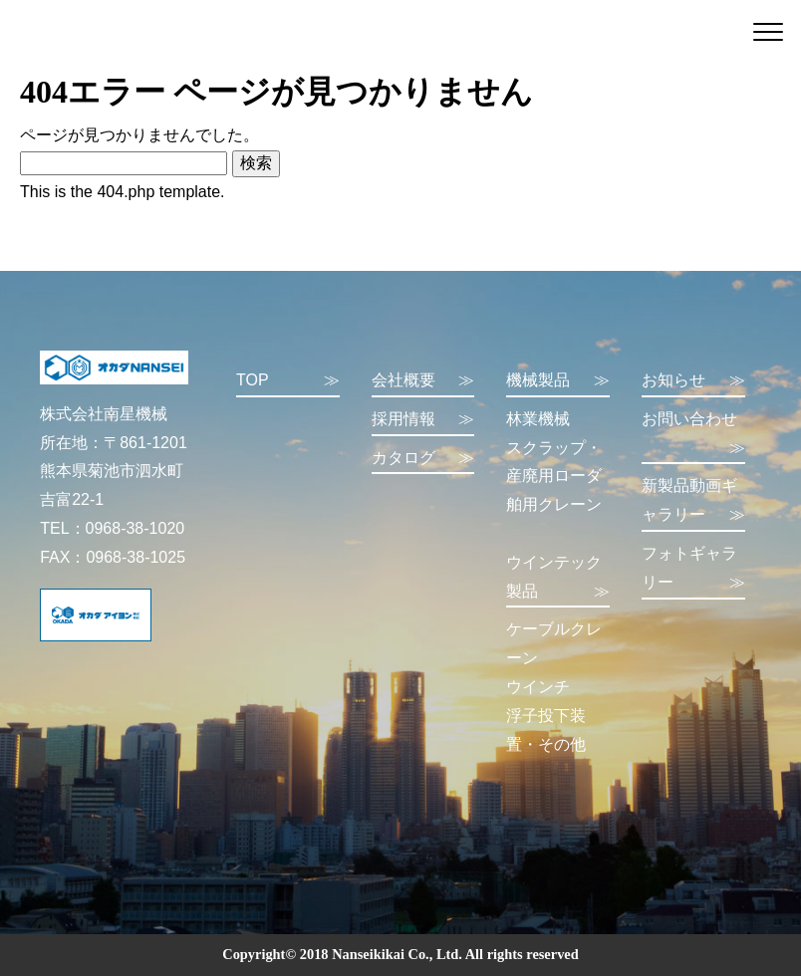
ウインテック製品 (558, 580)
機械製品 (558, 380)
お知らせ (693, 380)
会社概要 (423, 380)
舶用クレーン (554, 504)
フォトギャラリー (693, 571)
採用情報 (423, 419)
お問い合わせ (693, 436)
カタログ (423, 458)
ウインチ (538, 686)
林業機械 (538, 418)
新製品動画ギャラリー (693, 503)
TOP (288, 380)
